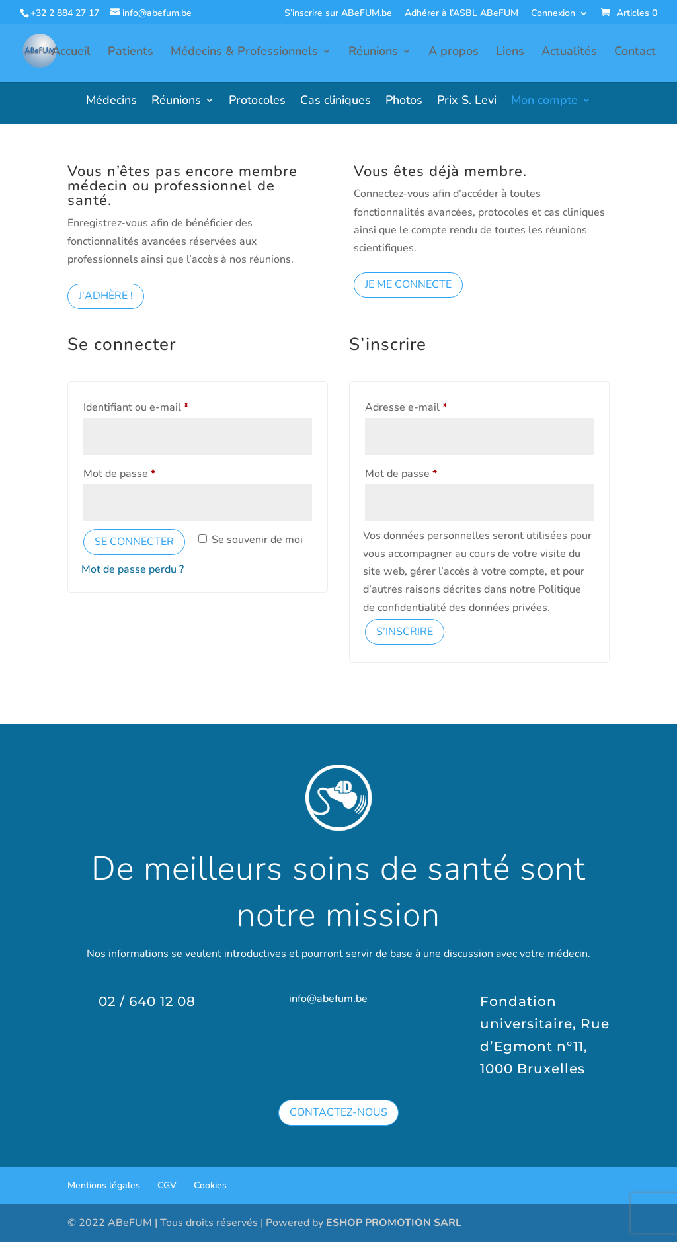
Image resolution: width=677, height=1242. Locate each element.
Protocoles (257, 101)
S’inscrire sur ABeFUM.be (338, 14)
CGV (167, 1185)
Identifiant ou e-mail (162, 406)
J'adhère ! (106, 295)
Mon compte (544, 101)
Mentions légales (103, 1185)
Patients (130, 52)
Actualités (569, 52)
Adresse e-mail (432, 406)
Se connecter (134, 541)
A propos (453, 52)
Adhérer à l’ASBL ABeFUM (461, 14)
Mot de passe (146, 472)
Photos (403, 101)
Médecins (111, 101)
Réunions (373, 52)
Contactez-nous (338, 1112)
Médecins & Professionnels (244, 52)
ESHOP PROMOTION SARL (393, 1223)
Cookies (210, 1185)
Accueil (71, 52)
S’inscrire (404, 631)
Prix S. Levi (467, 101)
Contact (635, 52)
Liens (510, 52)
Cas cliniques (335, 101)
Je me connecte (408, 284)
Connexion (553, 14)
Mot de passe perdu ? (132, 569)
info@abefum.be (328, 998)
